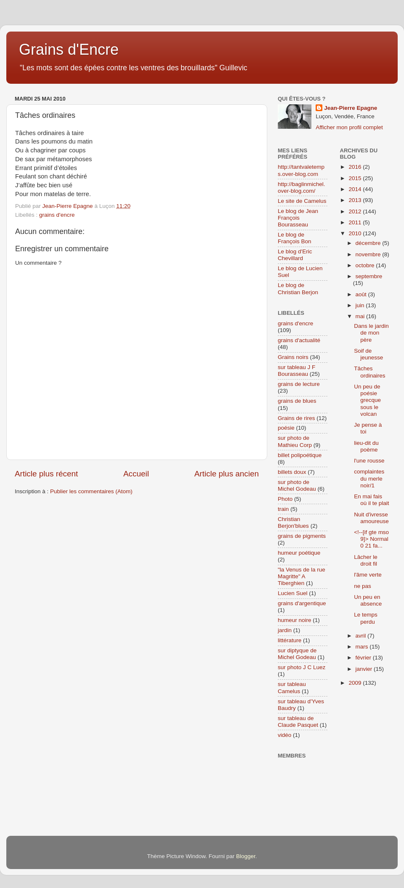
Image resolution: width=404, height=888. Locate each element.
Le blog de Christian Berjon (298, 288)
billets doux (292, 472)
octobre (366, 265)
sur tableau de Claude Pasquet (298, 721)
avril (362, 636)
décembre (369, 243)
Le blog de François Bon (294, 238)
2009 (355, 683)
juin (361, 305)
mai (361, 316)
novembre (369, 254)
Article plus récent (46, 473)
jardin (285, 630)
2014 (355, 189)
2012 (355, 211)
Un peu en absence (368, 600)
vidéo (284, 735)
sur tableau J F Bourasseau (296, 370)
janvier (365, 669)
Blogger (245, 856)
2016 (355, 167)
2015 (355, 178)
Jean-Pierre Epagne (350, 108)
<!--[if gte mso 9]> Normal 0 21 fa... (371, 539)
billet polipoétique (300, 455)
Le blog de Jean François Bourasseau (298, 218)
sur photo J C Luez (301, 667)
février (364, 657)
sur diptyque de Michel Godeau (297, 653)
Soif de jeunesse (368, 354)
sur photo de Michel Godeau (297, 485)
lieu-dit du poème (366, 446)
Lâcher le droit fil (365, 560)
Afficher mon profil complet (349, 127)
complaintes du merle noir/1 (369, 478)
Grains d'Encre (69, 49)
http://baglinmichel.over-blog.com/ (301, 187)
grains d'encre (56, 215)
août (362, 294)
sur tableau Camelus (292, 687)
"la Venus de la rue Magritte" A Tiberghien (301, 576)
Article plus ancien (226, 473)
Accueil (136, 473)
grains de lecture (299, 384)
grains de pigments (302, 536)
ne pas (362, 586)
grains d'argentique (302, 603)
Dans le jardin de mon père (371, 333)
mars (363, 646)
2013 (355, 200)
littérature (289, 640)
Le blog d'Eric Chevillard (295, 254)
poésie (286, 428)
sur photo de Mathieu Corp (295, 441)
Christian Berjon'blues (293, 522)
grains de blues (297, 401)
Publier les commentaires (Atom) (91, 491)
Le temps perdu (365, 618)
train (283, 509)
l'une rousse (369, 460)
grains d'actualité (299, 340)
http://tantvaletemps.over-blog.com (301, 170)
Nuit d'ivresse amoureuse (371, 517)
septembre (369, 276)
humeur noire (294, 620)
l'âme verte (368, 575)
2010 (355, 233)
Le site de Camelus (302, 201)
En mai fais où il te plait (371, 499)
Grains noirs (293, 357)
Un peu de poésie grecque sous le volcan (367, 400)
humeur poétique (299, 553)
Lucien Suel (293, 593)
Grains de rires (296, 418)
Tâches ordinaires (369, 371)
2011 (355, 222)
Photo (285, 499)
